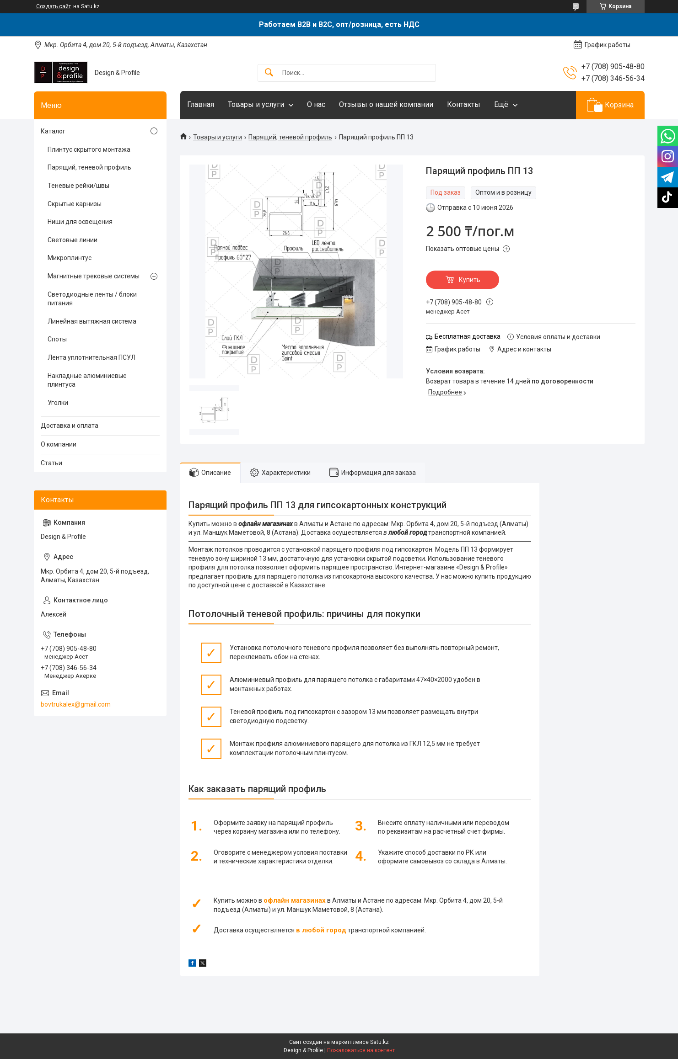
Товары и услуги (256, 104)
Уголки (58, 402)
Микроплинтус (69, 257)
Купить (469, 279)
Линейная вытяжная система (92, 321)
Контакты (463, 104)
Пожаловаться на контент (361, 1050)
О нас (316, 104)
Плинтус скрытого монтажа (89, 149)
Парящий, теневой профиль (290, 137)
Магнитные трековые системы (94, 276)
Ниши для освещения (80, 221)
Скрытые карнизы (75, 204)
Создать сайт (53, 6)
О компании (58, 444)
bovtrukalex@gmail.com (76, 704)
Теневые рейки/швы (78, 185)
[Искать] (269, 73)
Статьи (51, 463)
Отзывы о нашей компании (386, 104)
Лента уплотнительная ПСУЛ (91, 357)
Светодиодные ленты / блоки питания (92, 299)
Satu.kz (379, 1042)
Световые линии (72, 240)
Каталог (53, 131)
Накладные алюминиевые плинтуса (87, 380)
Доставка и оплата (69, 425)
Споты (57, 339)
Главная (200, 104)
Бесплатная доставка (467, 336)
